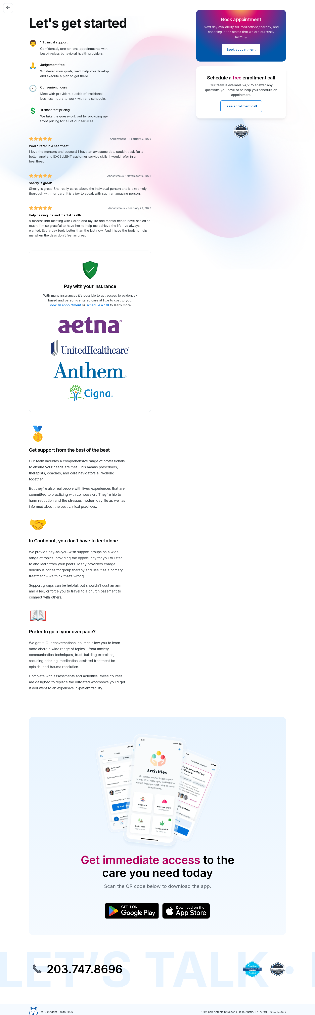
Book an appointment (65, 305)
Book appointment (241, 49)
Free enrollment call (241, 106)
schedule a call (97, 305)
